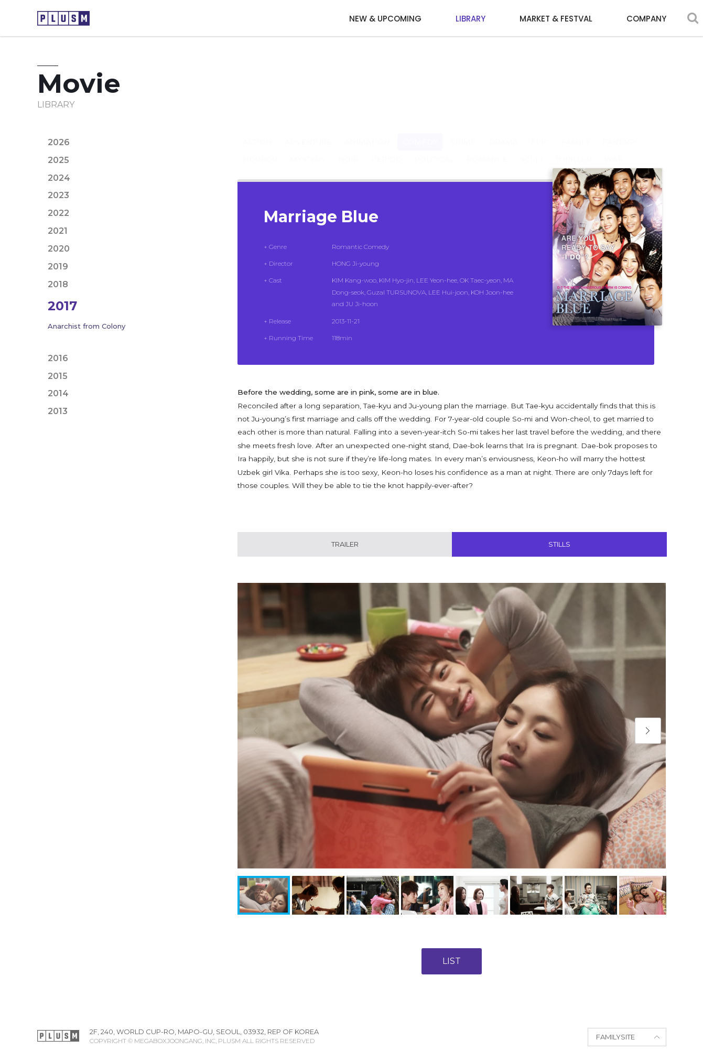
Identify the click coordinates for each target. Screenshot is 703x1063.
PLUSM (63, 18)
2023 (58, 195)
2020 (59, 249)
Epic (540, 131)
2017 (62, 305)
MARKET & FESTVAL (556, 18)
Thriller (573, 149)
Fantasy (619, 131)
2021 (58, 231)
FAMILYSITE (615, 1037)
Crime (463, 131)
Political (434, 149)
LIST (451, 962)
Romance (487, 149)
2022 (58, 213)
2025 (58, 160)
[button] (648, 731)
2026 (59, 142)
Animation (367, 131)
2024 (59, 178)
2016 (58, 358)
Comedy (420, 131)
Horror (260, 149)
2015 (58, 376)
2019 (58, 267)
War (613, 149)
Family (575, 131)
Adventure (308, 131)
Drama (503, 131)
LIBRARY (470, 18)
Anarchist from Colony (86, 326)
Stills (559, 544)
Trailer (345, 544)
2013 (58, 411)
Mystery (308, 149)
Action (257, 131)
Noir (348, 149)
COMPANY (646, 18)
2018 (58, 284)
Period (386, 149)
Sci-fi (531, 149)
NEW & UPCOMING (385, 18)
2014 (58, 393)
